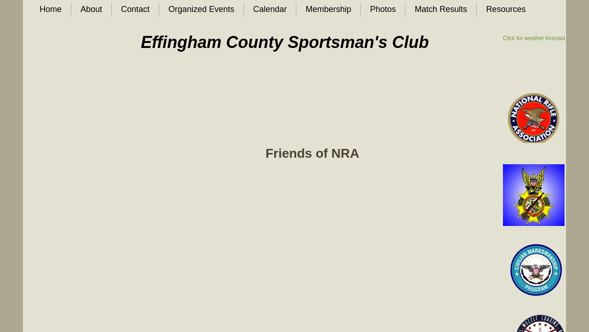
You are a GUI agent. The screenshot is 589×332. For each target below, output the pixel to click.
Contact (135, 9)
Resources (505, 9)
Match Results (441, 9)
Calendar (270, 9)
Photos (383, 9)
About (91, 9)
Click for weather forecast (534, 38)
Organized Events (201, 9)
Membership (328, 9)
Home (51, 9)
